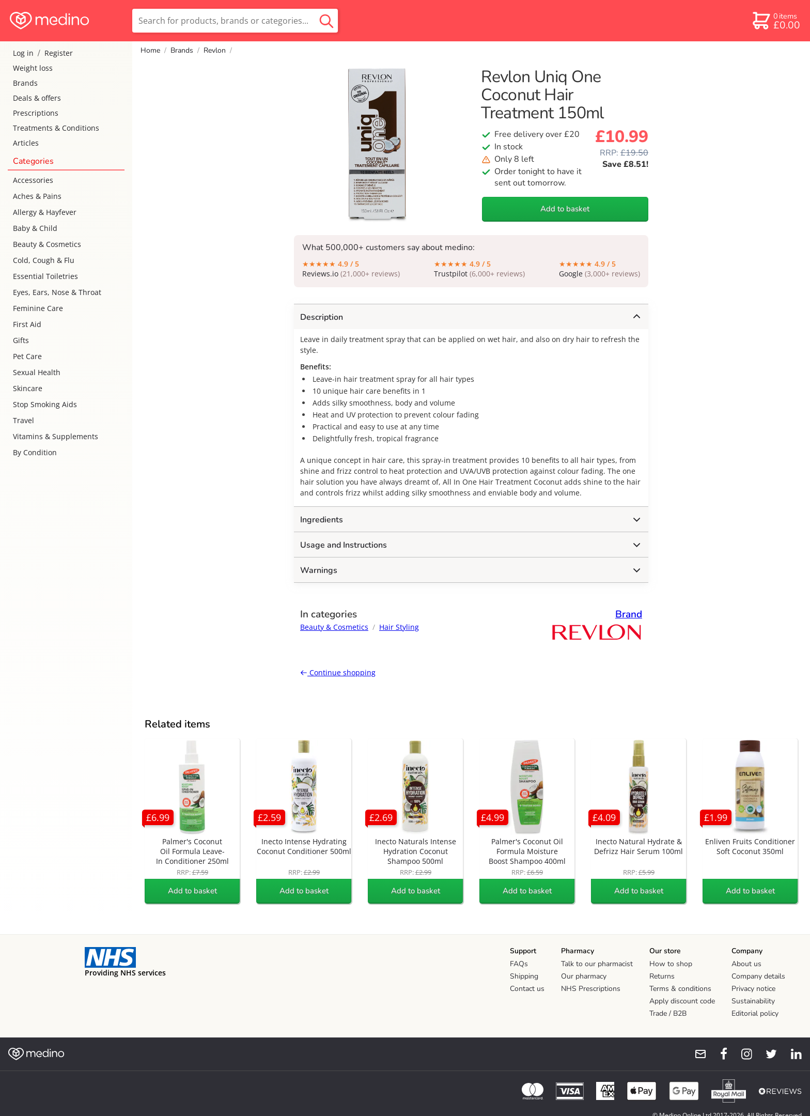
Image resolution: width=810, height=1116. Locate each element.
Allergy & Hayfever (44, 212)
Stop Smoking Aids (45, 404)
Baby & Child (35, 228)
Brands (25, 83)
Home (150, 50)
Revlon (215, 50)
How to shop (670, 964)
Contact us (527, 989)
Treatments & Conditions (56, 128)
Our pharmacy (583, 976)
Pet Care (27, 356)
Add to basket (564, 209)
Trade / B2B (668, 1013)
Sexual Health (36, 372)
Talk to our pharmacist (597, 964)
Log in (23, 53)
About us (746, 964)
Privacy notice (753, 989)
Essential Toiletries (45, 276)
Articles (26, 143)
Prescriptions (35, 113)
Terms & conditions (680, 989)
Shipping (524, 976)
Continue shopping (338, 672)
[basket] (776, 20)
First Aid (27, 324)
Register (58, 53)
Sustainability (753, 1001)
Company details (758, 976)
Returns (662, 976)
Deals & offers (37, 98)
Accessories (33, 180)
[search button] (326, 20)
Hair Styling (399, 627)
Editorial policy (754, 1013)
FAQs (519, 964)
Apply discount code (682, 1001)
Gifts (21, 340)
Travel (23, 420)
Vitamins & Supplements (55, 436)
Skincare (27, 388)
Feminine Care (38, 308)
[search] (235, 20)
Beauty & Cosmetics (47, 244)
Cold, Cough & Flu (43, 260)
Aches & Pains (37, 196)
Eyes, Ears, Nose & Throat (57, 292)
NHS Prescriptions (590, 989)
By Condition (35, 452)
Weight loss (33, 68)
